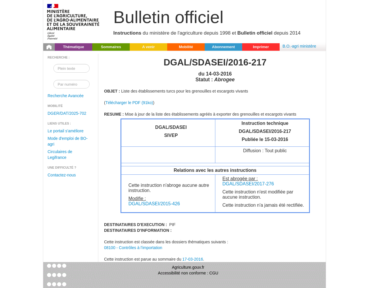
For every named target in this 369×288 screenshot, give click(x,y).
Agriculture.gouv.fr (188, 267)
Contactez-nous (62, 175)
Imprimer (261, 47)
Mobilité (186, 47)
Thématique (73, 47)
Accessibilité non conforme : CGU (188, 273)
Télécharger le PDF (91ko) (129, 102)
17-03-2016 (192, 259)
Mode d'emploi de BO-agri (68, 141)
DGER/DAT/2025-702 (67, 113)
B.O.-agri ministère (299, 46)
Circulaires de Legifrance (60, 154)
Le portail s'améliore (66, 131)
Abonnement (223, 47)
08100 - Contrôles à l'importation (133, 247)
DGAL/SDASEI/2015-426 (154, 203)
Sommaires (111, 47)
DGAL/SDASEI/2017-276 (248, 183)
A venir (148, 47)
